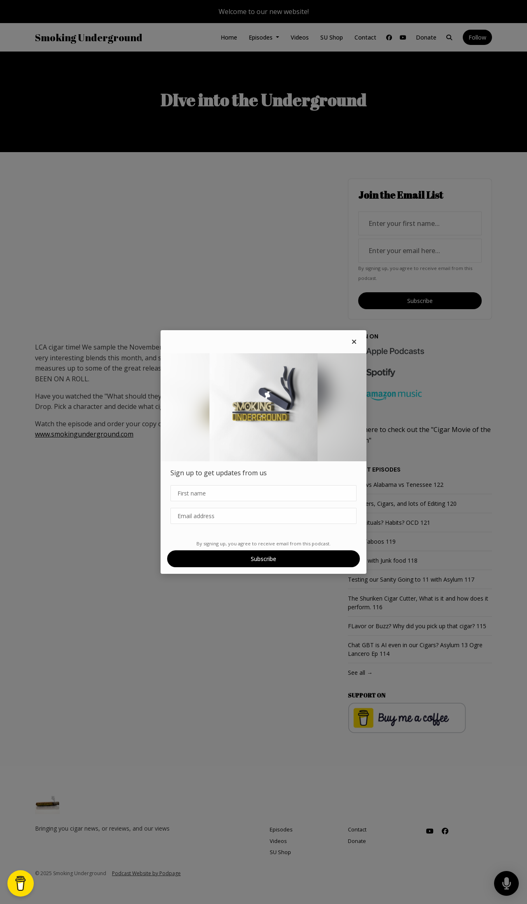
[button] (354, 342)
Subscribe (263, 559)
